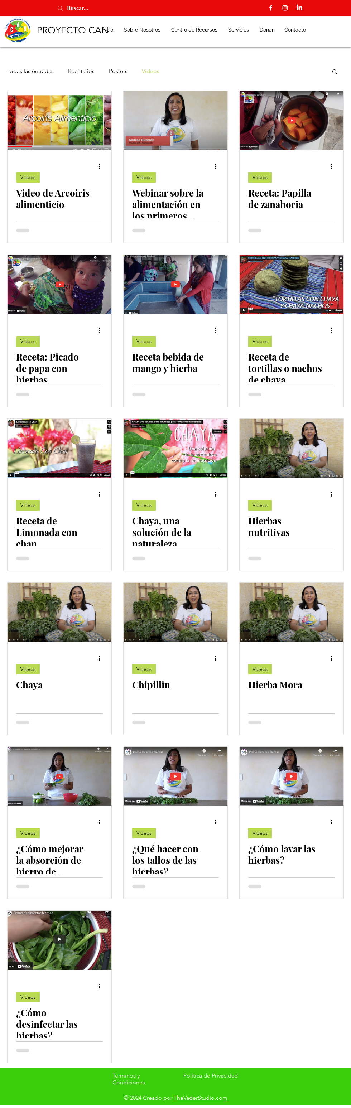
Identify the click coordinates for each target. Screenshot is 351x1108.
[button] (334, 72)
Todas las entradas (30, 71)
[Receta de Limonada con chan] (59, 448)
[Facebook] (270, 7)
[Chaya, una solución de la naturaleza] (175, 448)
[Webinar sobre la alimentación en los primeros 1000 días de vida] (175, 120)
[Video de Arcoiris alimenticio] (59, 120)
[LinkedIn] (299, 7)
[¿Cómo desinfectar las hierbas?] (59, 940)
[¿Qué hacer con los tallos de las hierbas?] (175, 776)
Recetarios (81, 71)
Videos (150, 71)
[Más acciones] (101, 166)
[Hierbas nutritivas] (291, 448)
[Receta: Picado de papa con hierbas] (59, 284)
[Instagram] (285, 7)
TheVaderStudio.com (200, 1097)
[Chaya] (59, 612)
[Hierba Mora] (291, 612)
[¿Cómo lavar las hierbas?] (291, 776)
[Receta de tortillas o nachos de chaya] (291, 284)
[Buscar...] (85, 8)
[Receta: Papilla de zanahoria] (291, 120)
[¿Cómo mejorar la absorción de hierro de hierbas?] (59, 776)
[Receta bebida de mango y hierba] (175, 284)
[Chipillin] (175, 612)
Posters (118, 71)
